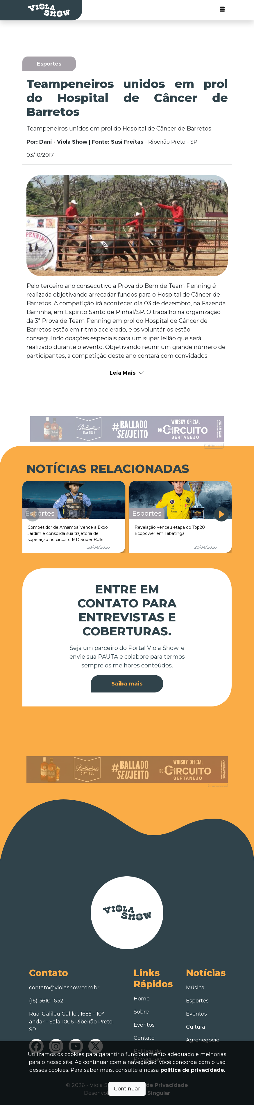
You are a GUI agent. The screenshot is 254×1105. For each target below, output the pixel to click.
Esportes (197, 1001)
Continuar (127, 1088)
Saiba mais (127, 684)
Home (142, 998)
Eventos (144, 1025)
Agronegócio (202, 1040)
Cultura (195, 1027)
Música (195, 987)
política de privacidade (192, 1070)
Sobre (141, 1012)
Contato (144, 1038)
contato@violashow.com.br (64, 987)
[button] (221, 514)
